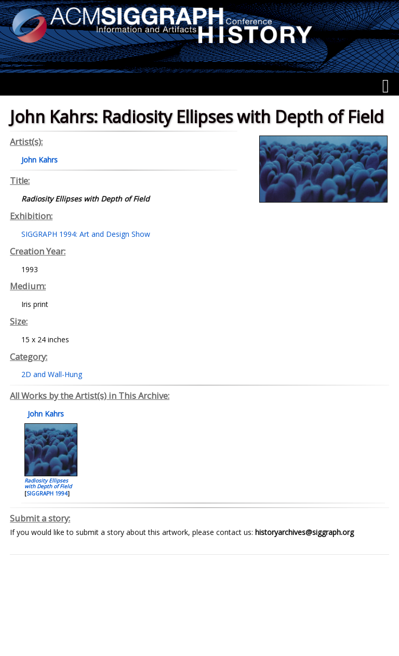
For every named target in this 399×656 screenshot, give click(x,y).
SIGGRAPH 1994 (47, 493)
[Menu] (385, 86)
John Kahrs (44, 414)
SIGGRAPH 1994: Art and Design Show (85, 234)
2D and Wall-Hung (51, 374)
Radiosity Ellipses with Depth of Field (48, 483)
